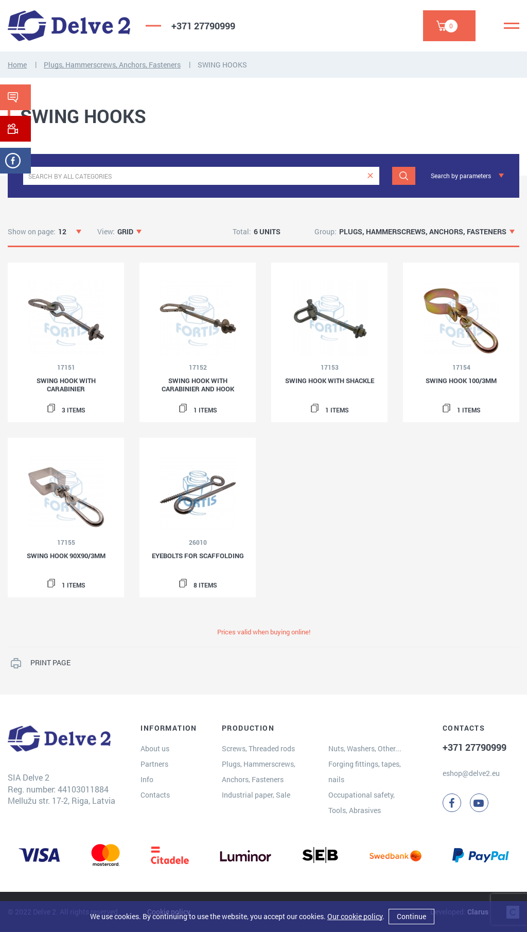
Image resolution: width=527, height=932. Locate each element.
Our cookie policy (354, 916)
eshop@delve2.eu (471, 773)
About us (154, 748)
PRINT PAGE (50, 662)
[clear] (370, 176)
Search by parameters (461, 175)
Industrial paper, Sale (256, 795)
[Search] (403, 176)
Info (146, 779)
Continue (411, 916)
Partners (154, 764)
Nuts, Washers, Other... (364, 748)
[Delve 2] (69, 25)
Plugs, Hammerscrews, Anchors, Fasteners (112, 65)
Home (17, 65)
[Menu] (511, 25)
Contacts (155, 795)
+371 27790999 (203, 26)
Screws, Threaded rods (258, 748)
